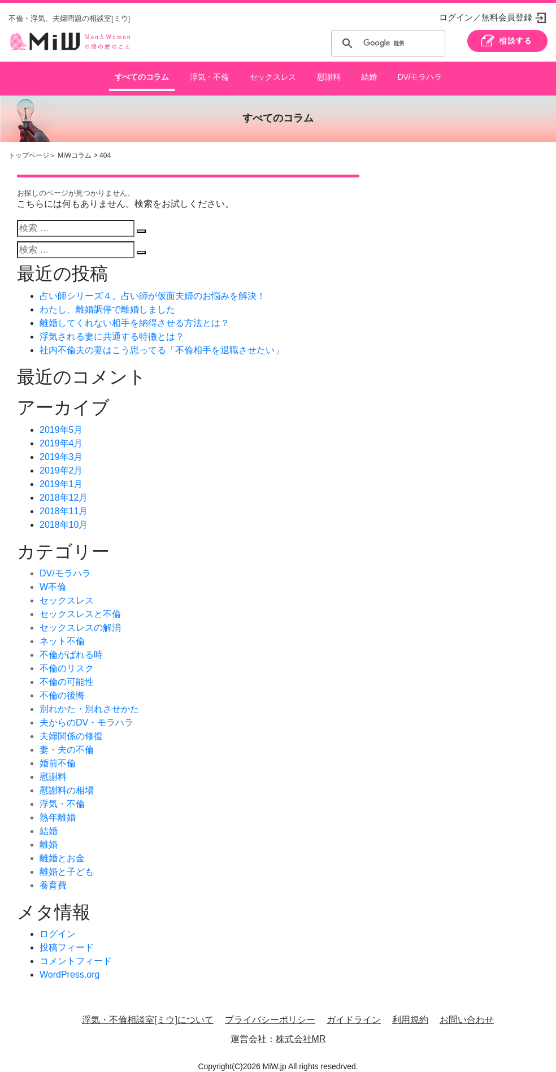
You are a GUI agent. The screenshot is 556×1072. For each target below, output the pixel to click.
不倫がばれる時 (71, 645)
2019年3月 (61, 448)
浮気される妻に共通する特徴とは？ (112, 327)
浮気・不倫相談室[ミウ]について (148, 1011)
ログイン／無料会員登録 (485, 17)
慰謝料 (327, 72)
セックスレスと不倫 (80, 605)
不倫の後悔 (62, 686)
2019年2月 (61, 461)
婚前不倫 (58, 754)
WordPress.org (69, 966)
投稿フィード (67, 939)
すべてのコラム (142, 72)
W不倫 (53, 578)
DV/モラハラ (418, 72)
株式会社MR (301, 1030)
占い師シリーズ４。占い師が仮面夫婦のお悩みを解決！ (153, 287)
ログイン (58, 925)
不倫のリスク (67, 659)
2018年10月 (64, 515)
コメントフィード (76, 952)
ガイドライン (354, 1011)
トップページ (28, 146)
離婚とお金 (62, 849)
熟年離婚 (58, 808)
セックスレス (272, 72)
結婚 (368, 72)
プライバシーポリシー (270, 1011)
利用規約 (410, 1011)
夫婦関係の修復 (71, 727)
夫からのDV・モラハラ (86, 713)
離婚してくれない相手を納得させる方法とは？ (134, 314)
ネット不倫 (62, 632)
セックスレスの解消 (80, 618)
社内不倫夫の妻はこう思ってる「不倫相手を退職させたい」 (162, 341)
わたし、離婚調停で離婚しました (107, 300)
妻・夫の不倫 (67, 740)
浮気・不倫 (208, 72)
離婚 (49, 835)
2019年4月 (61, 434)
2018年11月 (64, 502)
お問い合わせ (467, 1011)
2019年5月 (61, 421)
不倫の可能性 (67, 673)
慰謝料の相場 (67, 781)
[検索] (386, 43)
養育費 (53, 876)
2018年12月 (64, 488)
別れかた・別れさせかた (89, 700)
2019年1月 (61, 475)
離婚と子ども (67, 862)
